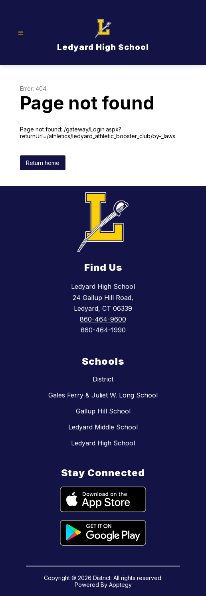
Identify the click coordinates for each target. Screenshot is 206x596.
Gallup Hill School (103, 411)
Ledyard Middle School (103, 427)
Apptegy (120, 584)
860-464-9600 (103, 319)
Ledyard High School (103, 443)
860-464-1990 (103, 330)
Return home (42, 162)
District (103, 379)
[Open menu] (20, 33)
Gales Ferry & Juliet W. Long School (103, 395)
